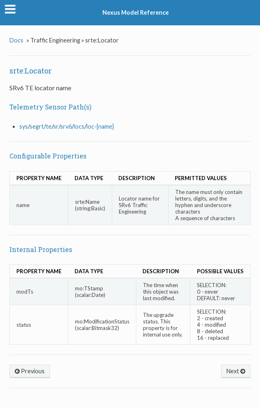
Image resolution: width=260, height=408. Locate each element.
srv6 (66, 126)
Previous (30, 371)
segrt (36, 126)
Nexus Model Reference (135, 12)
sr (56, 126)
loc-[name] (100, 126)
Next (235, 371)
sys (23, 126)
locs (79, 126)
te (49, 126)
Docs (16, 40)
